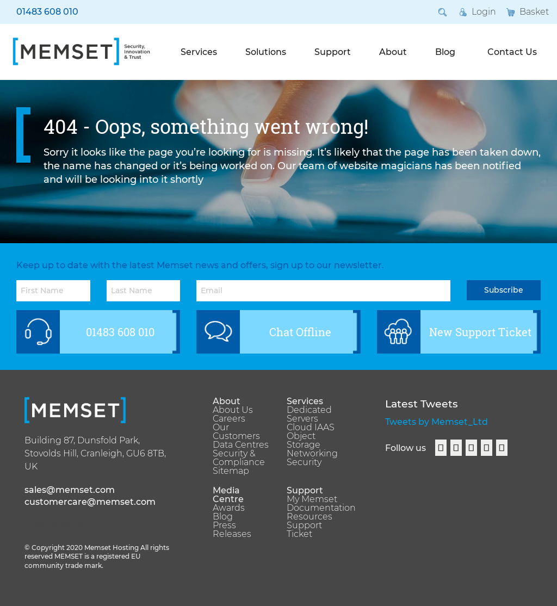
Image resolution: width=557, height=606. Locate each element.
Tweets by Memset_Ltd (436, 422)
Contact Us (512, 52)
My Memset (312, 499)
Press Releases (232, 530)
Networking (312, 453)
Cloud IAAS (311, 427)
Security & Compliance (239, 458)
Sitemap (231, 471)
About (393, 52)
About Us (233, 410)
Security (304, 462)
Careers (229, 419)
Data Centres (241, 445)
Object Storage (303, 440)
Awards (229, 508)
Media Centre (228, 495)
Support (332, 52)
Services (199, 52)
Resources (309, 516)
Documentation (315, 508)
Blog (445, 52)
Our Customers (236, 432)
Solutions (265, 52)
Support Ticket (304, 530)
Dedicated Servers (309, 414)
